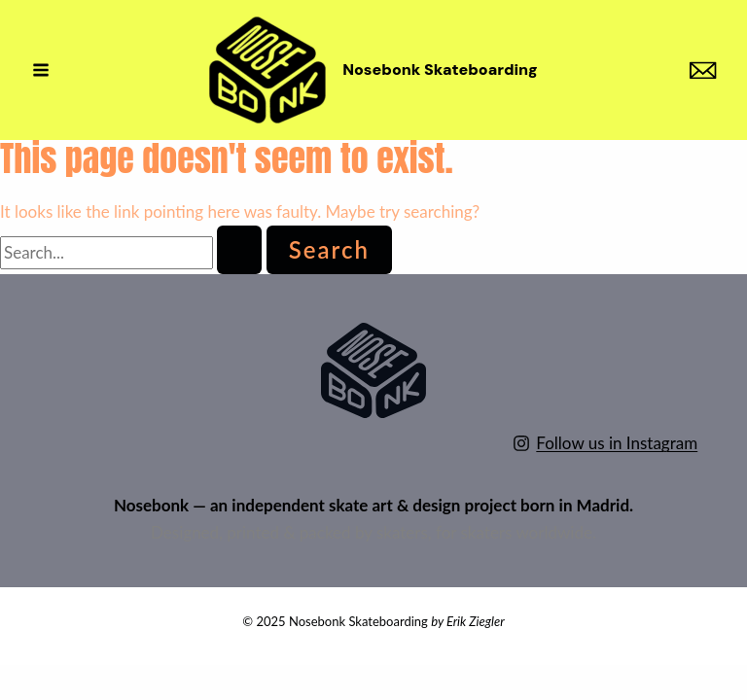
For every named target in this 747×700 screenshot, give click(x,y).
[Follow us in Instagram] (605, 443)
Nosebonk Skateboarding (440, 69)
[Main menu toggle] (40, 70)
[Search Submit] (239, 250)
